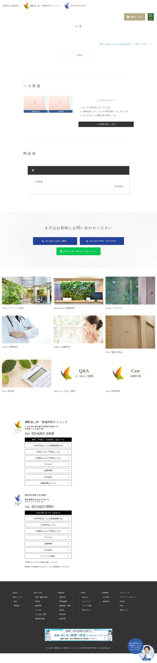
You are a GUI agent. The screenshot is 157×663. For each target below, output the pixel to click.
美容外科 (62, 597)
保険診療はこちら (48, 483)
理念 (15, 601)
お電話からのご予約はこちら (48, 458)
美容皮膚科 (63, 601)
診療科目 (61, 592)
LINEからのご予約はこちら (48, 451)
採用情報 (105, 592)
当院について (17, 597)
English (122, 601)
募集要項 (106, 601)
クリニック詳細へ (48, 556)
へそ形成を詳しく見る (106, 124)
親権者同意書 (40, 618)
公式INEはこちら (48, 525)
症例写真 (62, 618)
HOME (15, 592)
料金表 (37, 601)
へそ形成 (78, 55)
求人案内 (106, 597)
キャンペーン (87, 601)
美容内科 (62, 614)
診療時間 (48, 470)
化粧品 (61, 610)
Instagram (48, 477)
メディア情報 (87, 605)
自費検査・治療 (64, 605)
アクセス (48, 464)
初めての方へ (38, 592)
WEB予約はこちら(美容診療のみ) (48, 518)
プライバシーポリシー (128, 597)
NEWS (83, 592)
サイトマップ (125, 592)
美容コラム (86, 610)
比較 (121, 605)
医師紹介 (17, 605)
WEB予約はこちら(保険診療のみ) (48, 445)
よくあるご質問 (40, 614)
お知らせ (85, 597)
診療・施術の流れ (41, 597)
